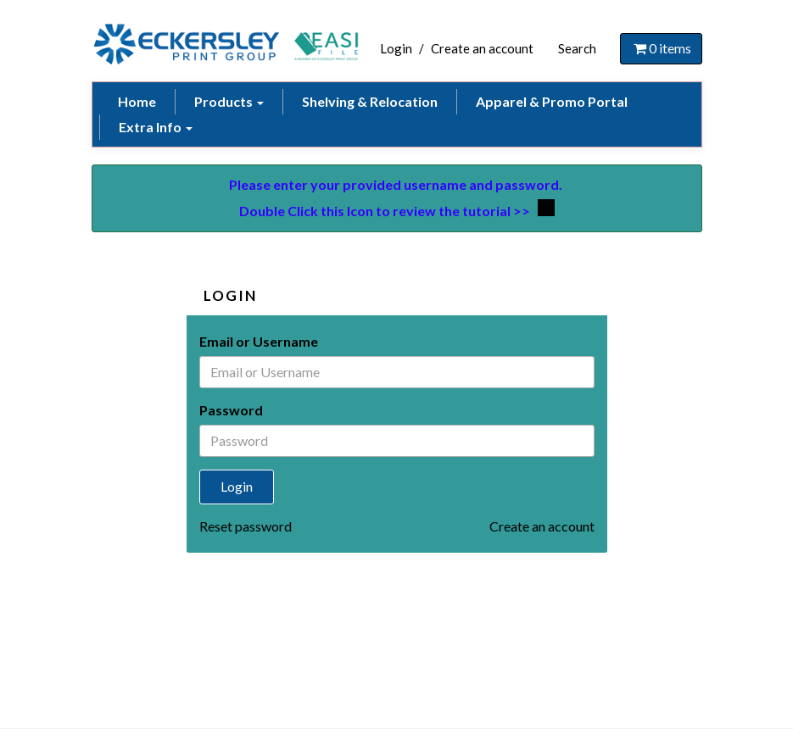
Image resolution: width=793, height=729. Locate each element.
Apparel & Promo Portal (552, 101)
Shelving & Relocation (370, 101)
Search (577, 48)
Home (137, 101)
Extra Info (156, 127)
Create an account (482, 48)
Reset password (245, 526)
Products (229, 101)
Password (231, 410)
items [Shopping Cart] (661, 48)
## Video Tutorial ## (546, 207)
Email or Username (258, 341)
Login (396, 48)
